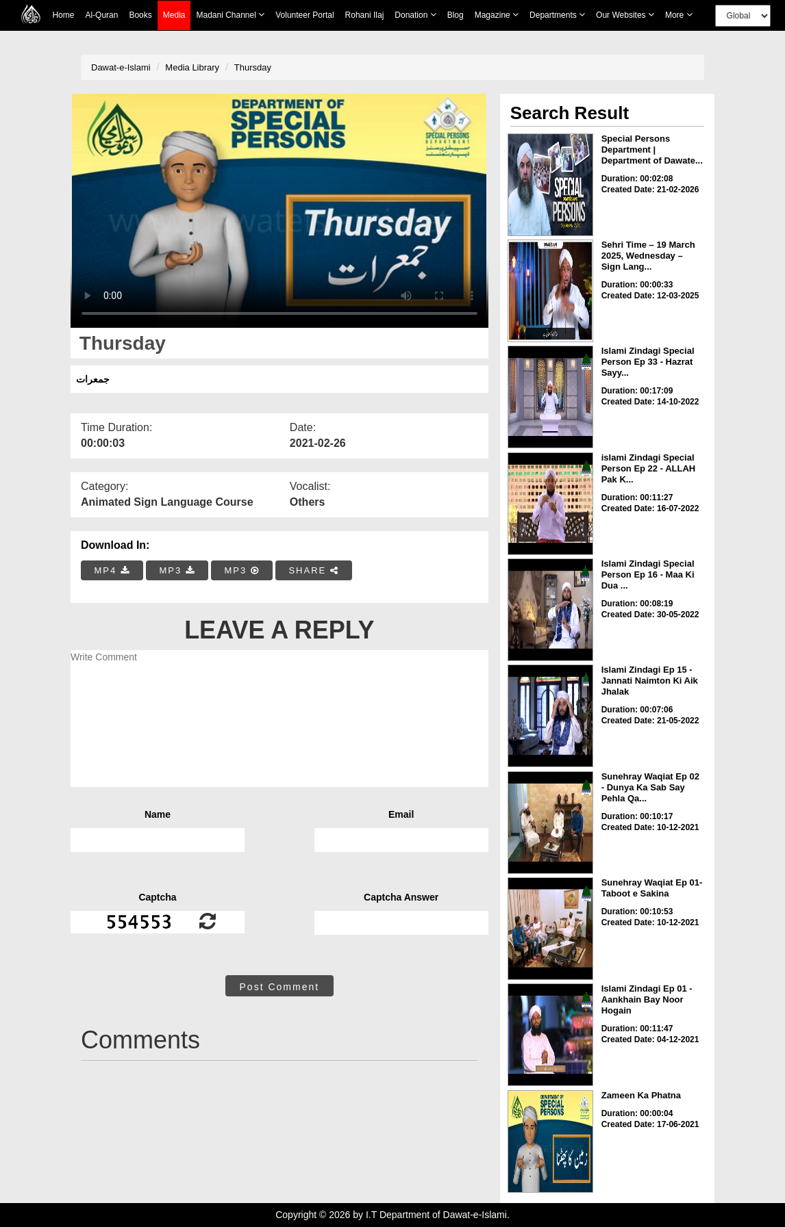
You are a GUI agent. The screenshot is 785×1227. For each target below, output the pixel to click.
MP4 (112, 570)
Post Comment (280, 986)
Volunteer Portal (304, 15)
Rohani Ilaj (364, 15)
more (679, 15)
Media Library (192, 67)
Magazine (497, 15)
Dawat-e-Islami (121, 67)
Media (174, 15)
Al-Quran (101, 15)
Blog (455, 15)
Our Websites (625, 15)
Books (140, 15)
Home (63, 15)
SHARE (313, 570)
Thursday (252, 67)
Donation (415, 15)
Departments (557, 15)
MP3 (177, 570)
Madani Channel (230, 15)
